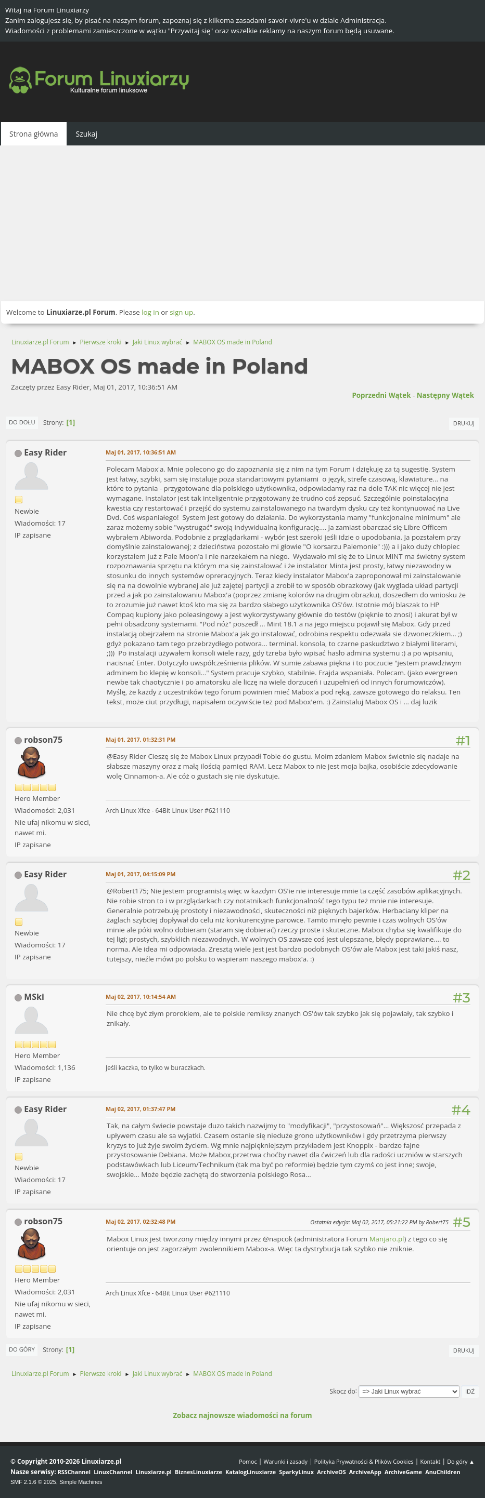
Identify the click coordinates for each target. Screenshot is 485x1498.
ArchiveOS (331, 1472)
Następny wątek (445, 395)
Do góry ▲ (461, 1461)
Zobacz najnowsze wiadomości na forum (242, 1415)
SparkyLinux (296, 1472)
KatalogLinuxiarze (250, 1472)
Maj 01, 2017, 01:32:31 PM (140, 739)
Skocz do (342, 1390)
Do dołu (22, 422)
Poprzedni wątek (381, 395)
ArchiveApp (365, 1472)
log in (150, 312)
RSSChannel (74, 1472)
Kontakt (430, 1461)
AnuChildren (442, 1472)
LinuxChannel (113, 1472)
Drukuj (464, 423)
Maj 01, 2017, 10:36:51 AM (141, 452)
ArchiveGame (403, 1472)
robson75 (43, 739)
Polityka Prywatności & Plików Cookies (364, 1461)
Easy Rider (45, 452)
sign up (181, 312)
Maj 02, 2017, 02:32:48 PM (140, 1221)
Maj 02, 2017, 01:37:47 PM (140, 1109)
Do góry (22, 1349)
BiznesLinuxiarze (198, 1472)
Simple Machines (80, 1482)
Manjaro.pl (386, 1238)
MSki (34, 996)
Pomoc (248, 1461)
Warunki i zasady (286, 1461)
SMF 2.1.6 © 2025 (33, 1482)
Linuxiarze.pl (154, 1472)
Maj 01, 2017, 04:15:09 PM (140, 874)
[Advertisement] (242, 223)
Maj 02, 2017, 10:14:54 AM (141, 996)
